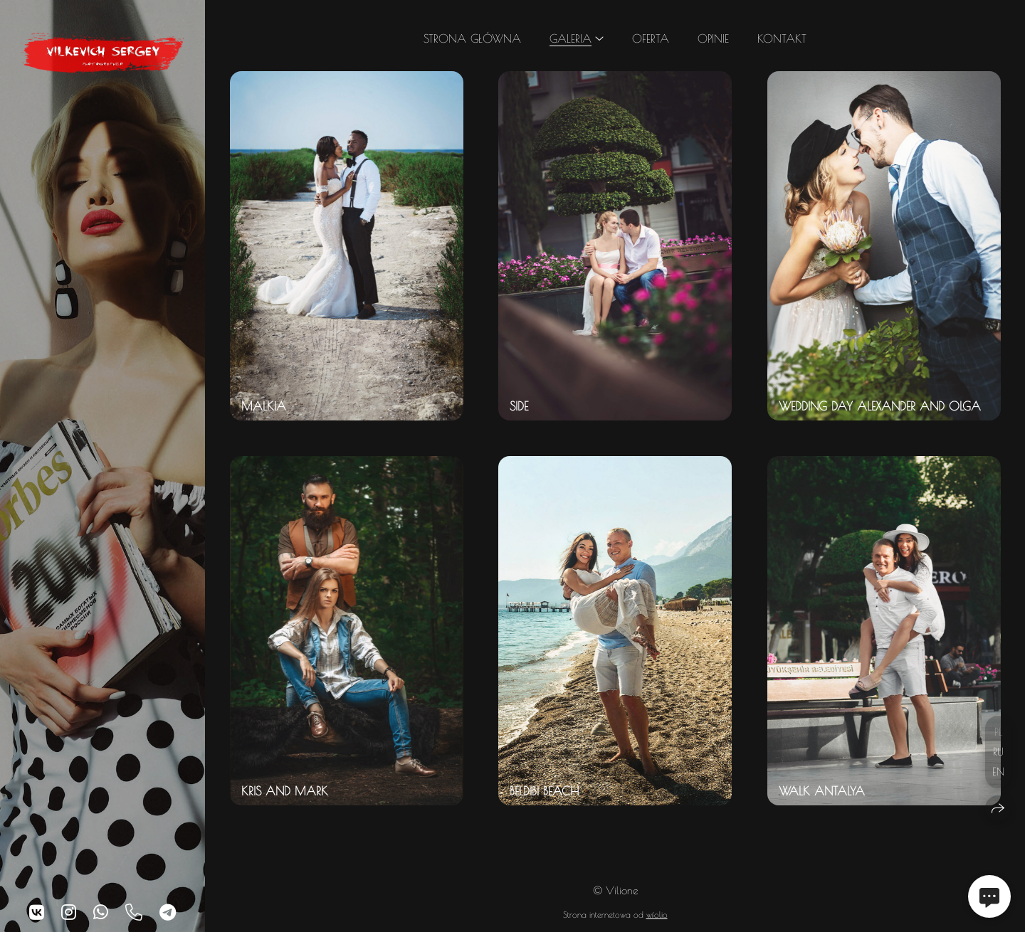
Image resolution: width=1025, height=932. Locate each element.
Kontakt (781, 38)
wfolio (657, 914)
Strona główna (472, 38)
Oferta (650, 38)
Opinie (713, 38)
